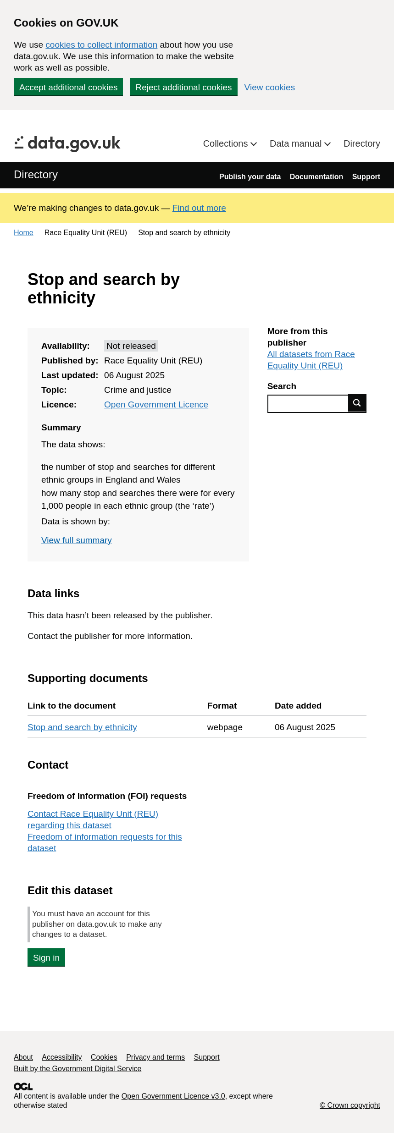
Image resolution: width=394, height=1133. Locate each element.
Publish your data (250, 177)
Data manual (297, 143)
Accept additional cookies (68, 87)
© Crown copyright (350, 1105)
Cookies (104, 1057)
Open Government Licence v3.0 (173, 1096)
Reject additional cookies (183, 87)
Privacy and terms (155, 1057)
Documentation (316, 177)
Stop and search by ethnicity (82, 727)
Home (23, 232)
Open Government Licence (156, 404)
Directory (362, 143)
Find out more (199, 208)
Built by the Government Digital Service (77, 1068)
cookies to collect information (101, 45)
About (23, 1057)
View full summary (76, 540)
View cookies (269, 87)
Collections (226, 143)
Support (366, 177)
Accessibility (62, 1057)
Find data (357, 403)
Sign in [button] (46, 957)
